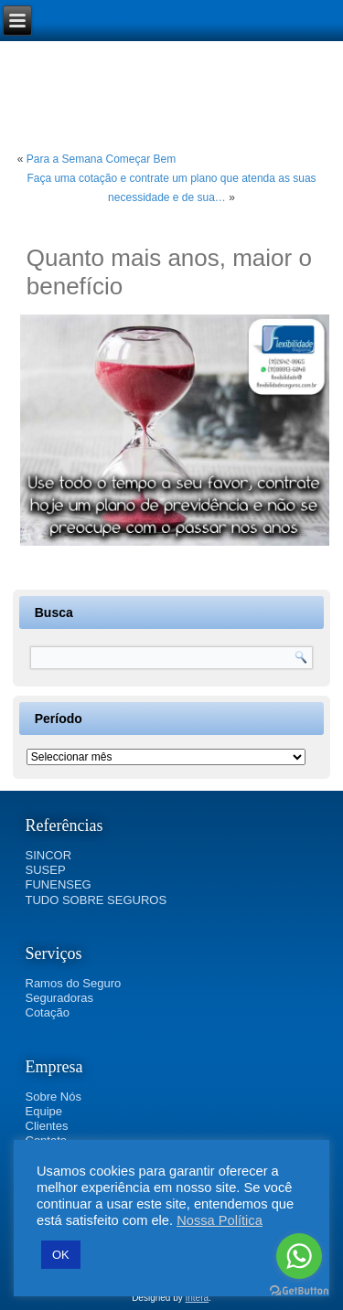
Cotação (48, 1012)
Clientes (47, 1126)
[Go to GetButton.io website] (299, 1291)
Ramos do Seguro (74, 983)
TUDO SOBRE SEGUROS (96, 900)
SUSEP (46, 870)
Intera (197, 1298)
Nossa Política (220, 1220)
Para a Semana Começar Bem (101, 159)
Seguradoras (59, 998)
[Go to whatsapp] (299, 1256)
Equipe (44, 1111)
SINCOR (49, 855)
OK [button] (61, 1255)
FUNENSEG (58, 884)
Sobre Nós (53, 1096)
